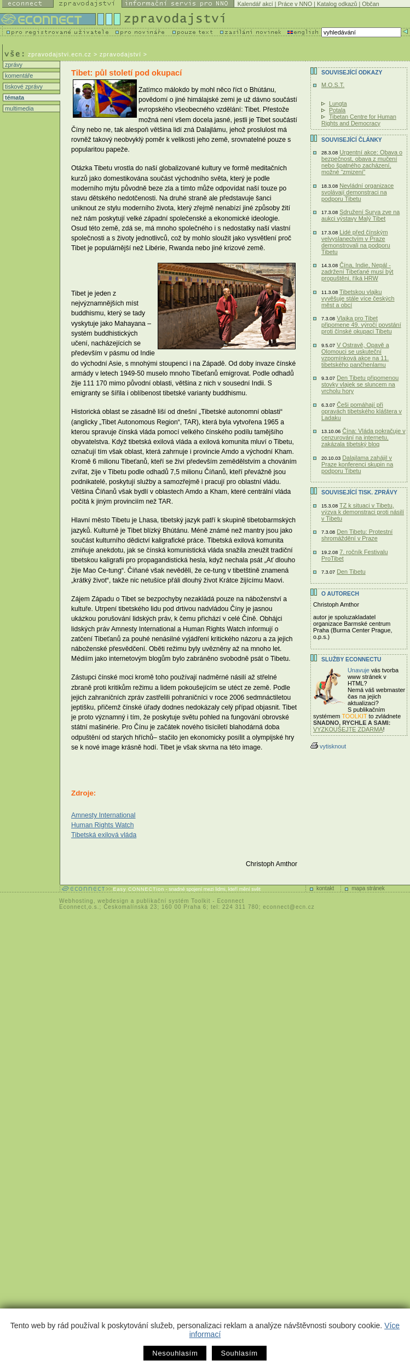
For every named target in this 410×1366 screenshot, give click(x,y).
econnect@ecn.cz (289, 907)
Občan (370, 4)
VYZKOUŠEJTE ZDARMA (348, 729)
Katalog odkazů (337, 4)
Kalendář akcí (255, 4)
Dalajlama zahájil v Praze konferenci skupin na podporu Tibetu (357, 464)
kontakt (325, 888)
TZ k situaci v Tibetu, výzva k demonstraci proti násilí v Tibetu (362, 512)
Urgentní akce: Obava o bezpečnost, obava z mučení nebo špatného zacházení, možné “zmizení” (361, 162)
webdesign (113, 901)
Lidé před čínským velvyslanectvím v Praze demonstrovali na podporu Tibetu (355, 242)
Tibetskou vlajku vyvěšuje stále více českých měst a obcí (358, 298)
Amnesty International (103, 815)
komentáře (18, 75)
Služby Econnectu (351, 659)
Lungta (338, 103)
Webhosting (76, 901)
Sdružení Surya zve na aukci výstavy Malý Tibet (360, 215)
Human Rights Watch (102, 825)
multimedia (18, 108)
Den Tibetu (351, 571)
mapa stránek (368, 888)
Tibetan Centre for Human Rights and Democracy (358, 119)
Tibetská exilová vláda (103, 835)
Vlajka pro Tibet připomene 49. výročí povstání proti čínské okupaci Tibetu (361, 325)
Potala (337, 110)
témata (13, 97)
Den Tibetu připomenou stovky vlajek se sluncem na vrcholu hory (360, 384)
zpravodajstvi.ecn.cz (59, 54)
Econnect (230, 901)
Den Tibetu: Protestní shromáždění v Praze (356, 534)
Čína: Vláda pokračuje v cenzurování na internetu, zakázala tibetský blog (363, 437)
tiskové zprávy (23, 86)
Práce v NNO (295, 4)
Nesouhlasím (175, 1353)
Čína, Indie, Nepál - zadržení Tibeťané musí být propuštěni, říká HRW (357, 271)
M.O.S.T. (332, 85)
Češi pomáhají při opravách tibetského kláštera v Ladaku (361, 411)
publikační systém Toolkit (173, 901)
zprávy (12, 64)
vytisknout (328, 746)
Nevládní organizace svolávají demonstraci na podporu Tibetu (357, 192)
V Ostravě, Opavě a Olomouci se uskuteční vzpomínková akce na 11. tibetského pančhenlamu (355, 355)
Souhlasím (239, 1353)
